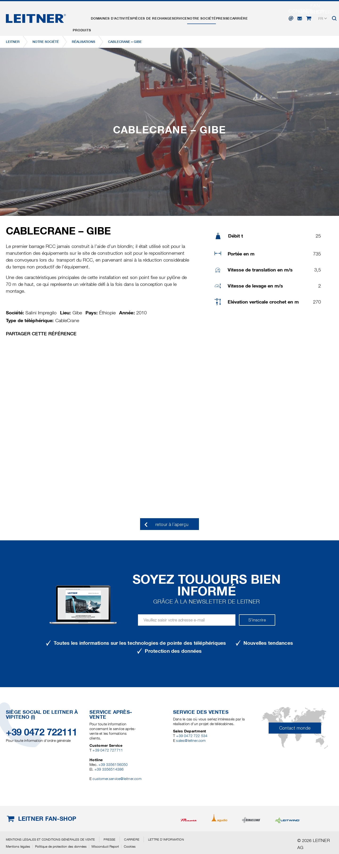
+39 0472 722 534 (191, 736)
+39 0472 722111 (41, 732)
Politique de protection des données (61, 846)
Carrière (259, 17)
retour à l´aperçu (171, 524)
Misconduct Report (105, 846)
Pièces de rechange (159, 17)
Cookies (130, 846)
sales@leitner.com (191, 740)
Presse (239, 17)
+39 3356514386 (109, 769)
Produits (83, 17)
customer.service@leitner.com (117, 778)
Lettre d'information (166, 839)
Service (190, 17)
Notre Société (215, 17)
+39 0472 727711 (108, 750)
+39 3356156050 (113, 764)
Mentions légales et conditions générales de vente (50, 839)
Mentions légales (18, 846)
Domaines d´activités (116, 17)
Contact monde (295, 728)
